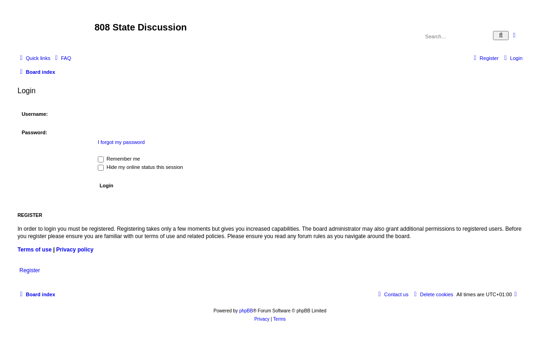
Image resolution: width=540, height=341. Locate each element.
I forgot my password (121, 142)
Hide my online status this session (140, 167)
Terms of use (35, 249)
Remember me (119, 159)
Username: (35, 114)
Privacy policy (75, 249)
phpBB (246, 310)
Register (29, 270)
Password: (34, 132)
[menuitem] (62, 58)
